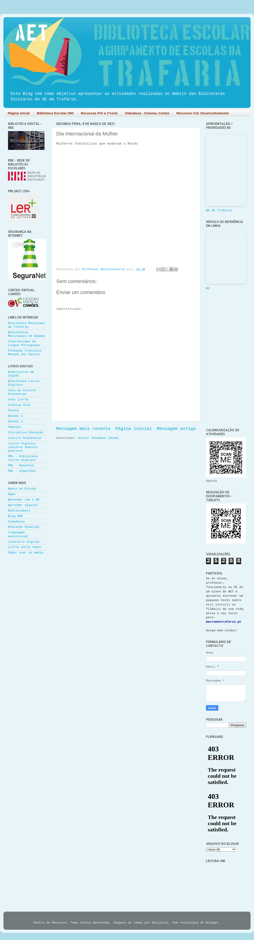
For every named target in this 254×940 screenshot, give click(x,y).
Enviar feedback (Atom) (98, 438)
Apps (11, 494)
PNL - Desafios (21, 465)
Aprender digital (23, 505)
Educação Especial (24, 527)
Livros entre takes (24, 547)
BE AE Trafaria (219, 210)
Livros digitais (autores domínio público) (23, 447)
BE (208, 288)
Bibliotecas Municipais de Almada (26, 334)
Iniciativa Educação (25, 432)
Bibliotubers (19, 510)
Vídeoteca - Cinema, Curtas (147, 113)
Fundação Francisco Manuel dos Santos (24, 352)
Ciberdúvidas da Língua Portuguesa (24, 343)
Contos (13, 410)
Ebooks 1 (15, 416)
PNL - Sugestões (22, 471)
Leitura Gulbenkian (24, 438)
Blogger (212, 922)
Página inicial (19, 113)
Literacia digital (24, 542)
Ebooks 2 (15, 421)
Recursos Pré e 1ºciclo (99, 113)
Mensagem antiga (176, 428)
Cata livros (18, 399)
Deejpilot (160, 922)
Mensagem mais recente (83, 428)
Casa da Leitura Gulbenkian (22, 392)
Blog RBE (15, 516)
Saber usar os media (25, 552)
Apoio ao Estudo (22, 488)
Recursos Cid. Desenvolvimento (202, 113)
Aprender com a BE (24, 499)
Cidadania (16, 521)
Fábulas (14, 427)
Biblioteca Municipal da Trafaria (26, 325)
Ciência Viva (19, 405)
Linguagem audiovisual (18, 534)
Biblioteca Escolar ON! (55, 113)
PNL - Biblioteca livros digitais (23, 458)
